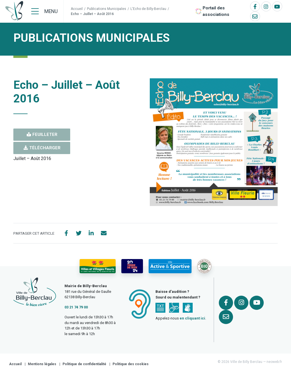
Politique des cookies (131, 366)
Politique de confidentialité (84, 366)
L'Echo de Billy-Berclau (148, 9)
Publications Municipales (106, 9)
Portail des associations (216, 11)
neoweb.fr (274, 364)
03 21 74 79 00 (76, 309)
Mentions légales (42, 366)
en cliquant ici (192, 320)
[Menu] (44, 11)
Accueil (77, 9)
